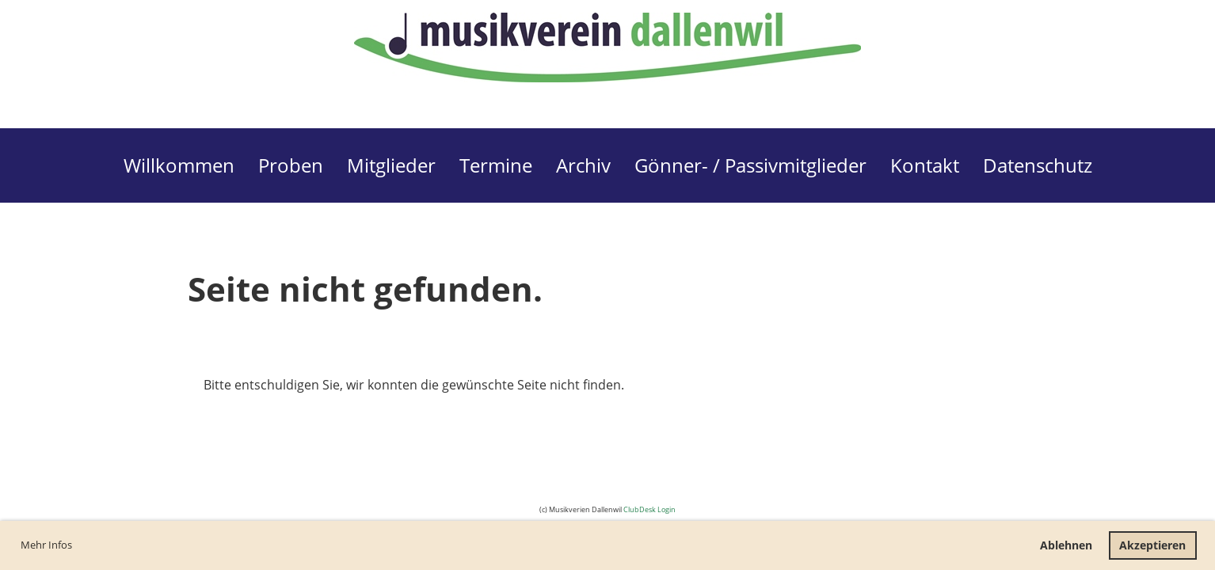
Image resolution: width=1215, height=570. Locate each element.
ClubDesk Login (649, 509)
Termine (495, 165)
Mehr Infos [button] (46, 545)
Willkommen (179, 165)
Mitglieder (391, 165)
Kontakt (924, 165)
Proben (290, 165)
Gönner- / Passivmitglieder (750, 165)
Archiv (583, 165)
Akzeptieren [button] (1152, 545)
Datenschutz (1037, 165)
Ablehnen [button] (1066, 545)
